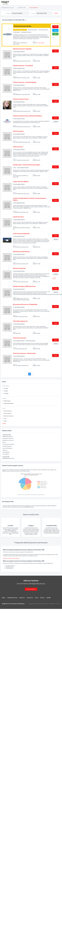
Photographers (6, 452)
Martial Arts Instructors (8, 440)
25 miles (6, 388)
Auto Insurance (7, 413)
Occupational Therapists (8, 444)
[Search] (56, 13)
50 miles (6, 391)
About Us (22, 597)
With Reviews (7, 401)
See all (4, 423)
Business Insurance (8, 416)
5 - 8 (54, 278)
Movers (4, 442)
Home (5, 421)
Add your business (31, 589)
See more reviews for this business (11, 558)
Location (33, 13)
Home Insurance (8, 411)
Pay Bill (48, 597)
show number (41, 42)
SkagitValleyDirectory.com (7, 7)
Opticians (4, 450)
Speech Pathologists (7, 448)
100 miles (6, 393)
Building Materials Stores (8, 458)
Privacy (42, 597)
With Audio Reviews (9, 403)
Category (8, 13)
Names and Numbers (19, 603)
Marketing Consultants (7, 438)
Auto (5, 418)
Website (56, 30)
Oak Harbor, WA (21, 7)
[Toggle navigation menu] (60, 2)
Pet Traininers (5, 454)
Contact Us (30, 597)
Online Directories (12, 597)
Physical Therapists (7, 446)
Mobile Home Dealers (7, 436)
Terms (36, 597)
